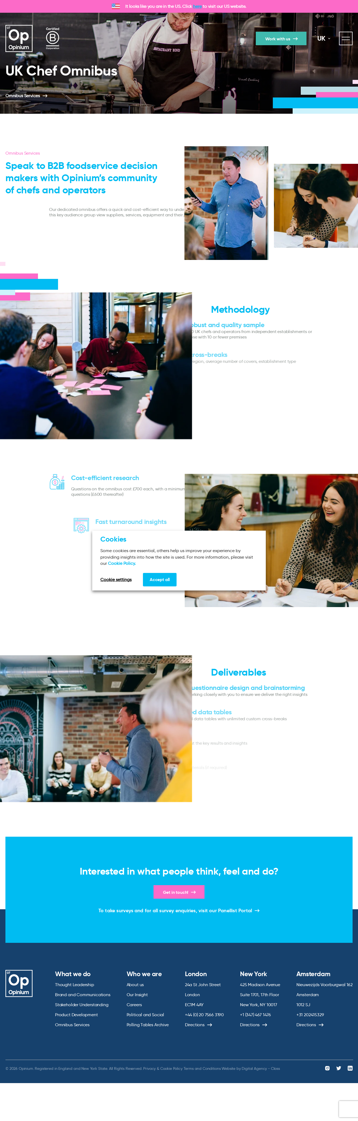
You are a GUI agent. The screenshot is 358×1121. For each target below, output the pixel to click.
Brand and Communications (82, 994)
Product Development (76, 1014)
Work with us (277, 39)
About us (135, 984)
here (197, 6)
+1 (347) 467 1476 (255, 1014)
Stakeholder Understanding (81, 1004)
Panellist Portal (235, 910)
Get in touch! (175, 892)
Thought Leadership (74, 984)
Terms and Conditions (202, 1068)
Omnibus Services (22, 95)
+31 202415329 (310, 1014)
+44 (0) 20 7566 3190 (204, 1014)
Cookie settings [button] (116, 579)
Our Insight (137, 994)
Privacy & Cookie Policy (162, 1068)
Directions (194, 1024)
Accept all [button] (160, 579)
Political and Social (145, 1014)
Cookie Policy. (122, 563)
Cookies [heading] (113, 539)
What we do (73, 974)
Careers (134, 1004)
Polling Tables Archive (148, 1024)
